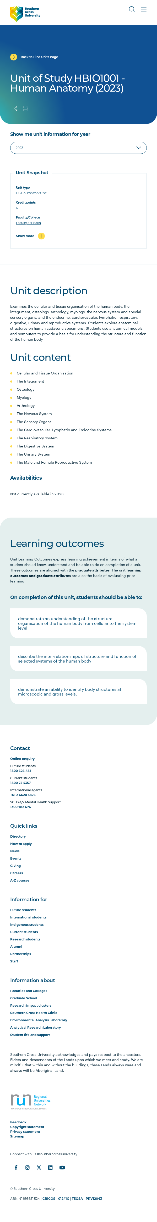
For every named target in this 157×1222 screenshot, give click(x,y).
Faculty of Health (28, 223)
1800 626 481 (20, 771)
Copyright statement (27, 1127)
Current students (24, 932)
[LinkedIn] (50, 1167)
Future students (23, 910)
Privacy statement (25, 1132)
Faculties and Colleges (28, 991)
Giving (15, 866)
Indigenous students (27, 925)
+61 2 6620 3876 (23, 795)
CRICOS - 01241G (55, 1199)
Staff (14, 961)
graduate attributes (92, 570)
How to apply (21, 844)
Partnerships (20, 954)
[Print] (25, 109)
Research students (25, 939)
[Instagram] (27, 1167)
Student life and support (30, 1035)
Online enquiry (22, 759)
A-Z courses (19, 880)
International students (28, 917)
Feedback (18, 1122)
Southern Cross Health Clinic (33, 1013)
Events (15, 858)
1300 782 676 (20, 807)
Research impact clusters (30, 1005)
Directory (18, 836)
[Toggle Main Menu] (143, 9)
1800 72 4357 (20, 783)
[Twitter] (39, 1167)
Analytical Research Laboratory (35, 1027)
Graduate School (23, 998)
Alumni (16, 947)
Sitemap (17, 1136)
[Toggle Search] (132, 9)
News (14, 851)
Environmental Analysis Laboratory (38, 1020)
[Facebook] (16, 1167)
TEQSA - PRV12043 (87, 1199)
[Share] (15, 109)
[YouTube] (62, 1167)
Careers (16, 873)
